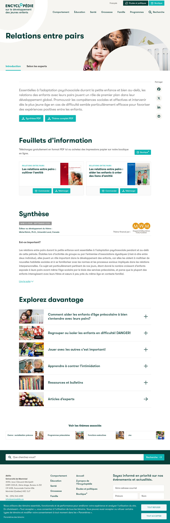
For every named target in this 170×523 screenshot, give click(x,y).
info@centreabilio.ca (15, 499)
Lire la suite (26, 281)
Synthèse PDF (31, 118)
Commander (42, 191)
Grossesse (56, 491)
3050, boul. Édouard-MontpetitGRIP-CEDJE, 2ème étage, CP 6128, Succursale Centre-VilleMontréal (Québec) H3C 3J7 (24, 486)
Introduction (13, 66)
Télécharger (61, 190)
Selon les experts (37, 66)
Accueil (80, 475)
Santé (53, 486)
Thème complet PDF (60, 118)
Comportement (58, 475)
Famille (54, 496)
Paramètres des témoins (14, 517)
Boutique (143, 152)
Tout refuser (152, 507)
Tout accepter (152, 516)
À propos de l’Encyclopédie (84, 482)
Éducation (55, 480)
